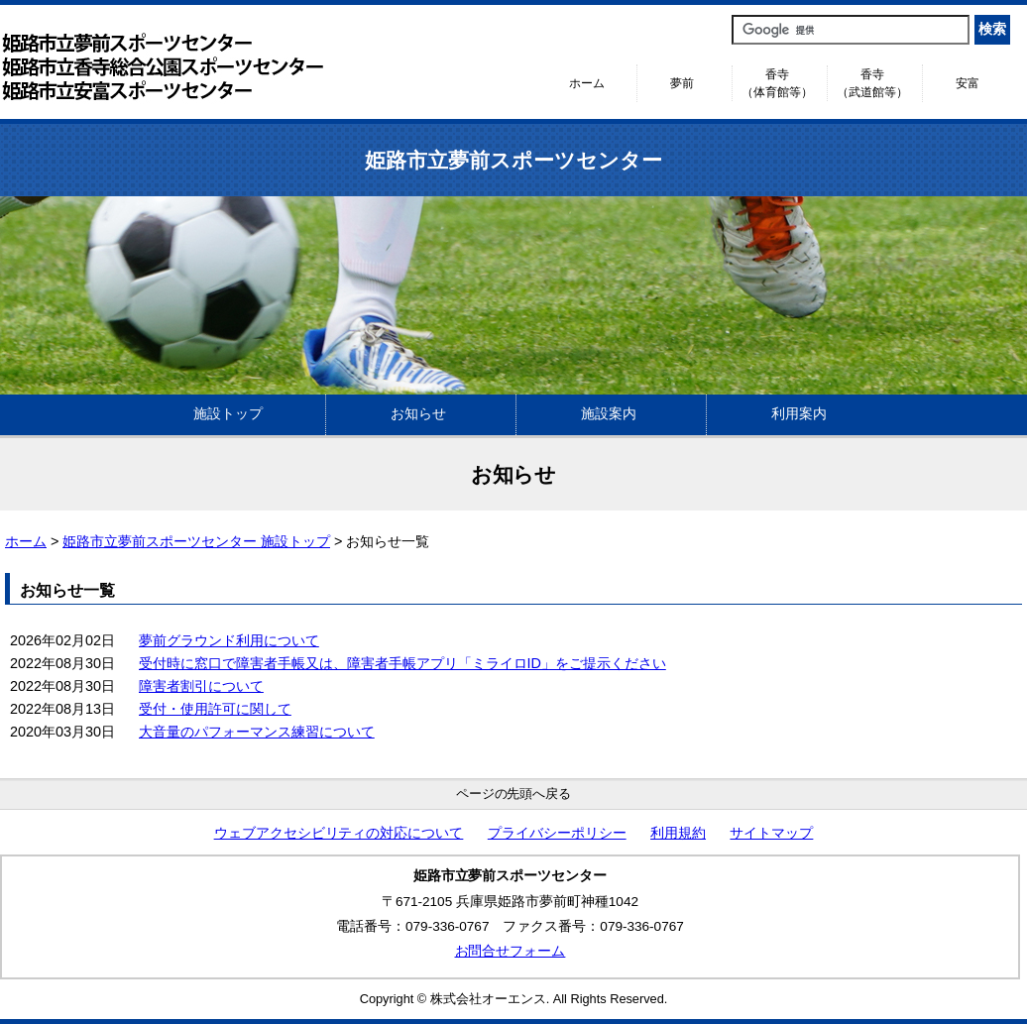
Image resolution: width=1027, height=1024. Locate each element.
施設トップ (228, 413)
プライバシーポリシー (557, 833)
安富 (967, 83)
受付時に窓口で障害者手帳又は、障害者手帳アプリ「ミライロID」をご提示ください (402, 663)
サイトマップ (771, 833)
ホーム (587, 83)
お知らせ (418, 413)
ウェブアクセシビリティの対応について (339, 833)
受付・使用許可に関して (215, 709)
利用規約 (678, 833)
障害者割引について (201, 686)
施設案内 (608, 413)
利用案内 (799, 413)
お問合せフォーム (510, 951)
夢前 (682, 83)
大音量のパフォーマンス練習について (257, 732)
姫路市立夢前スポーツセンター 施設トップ (196, 541)
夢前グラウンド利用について (229, 640)
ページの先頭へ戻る (514, 793)
